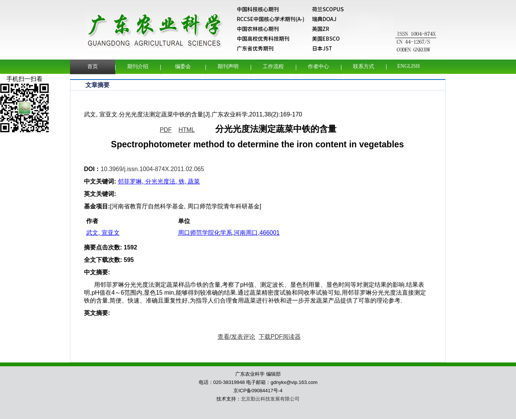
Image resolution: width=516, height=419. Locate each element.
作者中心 (318, 66)
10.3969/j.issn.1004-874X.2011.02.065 (152, 169)
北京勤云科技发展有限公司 (270, 399)
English (408, 66)
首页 (92, 66)
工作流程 (273, 66)
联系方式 (363, 66)
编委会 (183, 66)
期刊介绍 (137, 66)
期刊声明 (228, 66)
